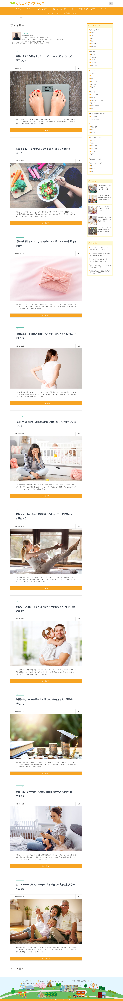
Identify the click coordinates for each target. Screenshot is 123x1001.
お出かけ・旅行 (42, 9)
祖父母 (93, 87)
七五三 (93, 60)
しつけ (93, 140)
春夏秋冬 (93, 43)
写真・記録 (94, 81)
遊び (92, 171)
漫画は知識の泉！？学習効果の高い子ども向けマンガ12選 (100, 272)
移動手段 (93, 46)
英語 (92, 108)
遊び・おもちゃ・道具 (59, 9)
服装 (92, 143)
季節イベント (94, 65)
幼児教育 (18, 9)
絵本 (92, 129)
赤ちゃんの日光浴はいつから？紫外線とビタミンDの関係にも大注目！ (100, 254)
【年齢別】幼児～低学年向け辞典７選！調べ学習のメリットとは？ (99, 260)
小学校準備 (94, 116)
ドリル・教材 (94, 94)
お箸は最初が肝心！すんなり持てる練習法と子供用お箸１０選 (104, 219)
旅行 (92, 41)
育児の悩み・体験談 (70, 13)
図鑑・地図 (94, 127)
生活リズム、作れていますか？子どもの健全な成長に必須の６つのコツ (104, 208)
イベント (29, 9)
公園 (92, 35)
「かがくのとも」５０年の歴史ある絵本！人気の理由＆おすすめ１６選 (104, 229)
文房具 (93, 168)
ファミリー (104, 9)
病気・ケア (94, 148)
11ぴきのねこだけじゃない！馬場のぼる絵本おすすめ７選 (100, 266)
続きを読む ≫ (46, 130)
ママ (92, 78)
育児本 (93, 132)
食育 (92, 154)
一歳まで (93, 57)
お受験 (93, 54)
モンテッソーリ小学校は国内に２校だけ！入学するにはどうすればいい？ (104, 197)
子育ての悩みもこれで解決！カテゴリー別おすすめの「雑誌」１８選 (104, 187)
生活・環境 (94, 145)
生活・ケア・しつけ (52, 13)
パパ (92, 73)
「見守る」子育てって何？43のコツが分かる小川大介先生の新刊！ (100, 248)
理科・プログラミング (97, 100)
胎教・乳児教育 (95, 105)
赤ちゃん (93, 151)
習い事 (93, 103)
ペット (93, 76)
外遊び (93, 38)
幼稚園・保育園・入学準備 (87, 9)
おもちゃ (93, 166)
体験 (92, 32)
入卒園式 (93, 62)
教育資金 (93, 84)
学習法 (93, 97)
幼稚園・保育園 (95, 119)
